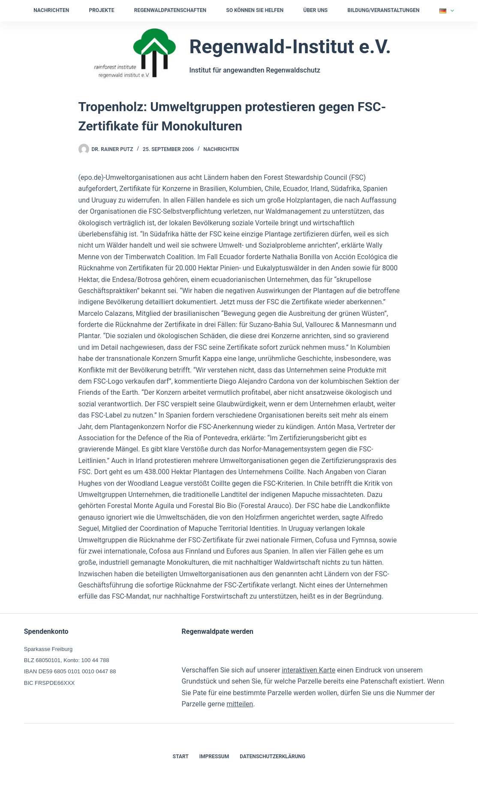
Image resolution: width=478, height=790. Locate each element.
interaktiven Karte (308, 670)
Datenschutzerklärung (272, 757)
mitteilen (239, 704)
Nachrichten (51, 10)
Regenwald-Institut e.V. (290, 46)
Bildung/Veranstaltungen (384, 10)
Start (181, 757)
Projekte (101, 10)
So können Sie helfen (255, 10)
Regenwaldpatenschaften (170, 10)
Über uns (315, 10)
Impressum (214, 757)
